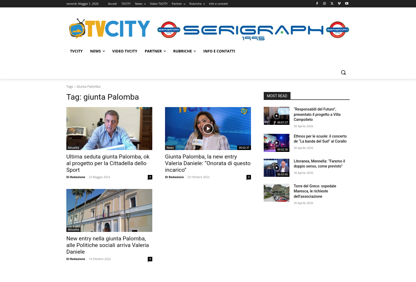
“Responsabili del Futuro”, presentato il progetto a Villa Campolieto (317, 114)
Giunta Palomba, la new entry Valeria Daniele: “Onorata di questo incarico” (207, 163)
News (170, 147)
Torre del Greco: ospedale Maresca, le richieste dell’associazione (315, 191)
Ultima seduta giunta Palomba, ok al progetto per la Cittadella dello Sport (107, 163)
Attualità (73, 147)
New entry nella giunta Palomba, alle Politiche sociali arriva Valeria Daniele (107, 245)
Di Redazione (75, 177)
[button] (343, 72)
